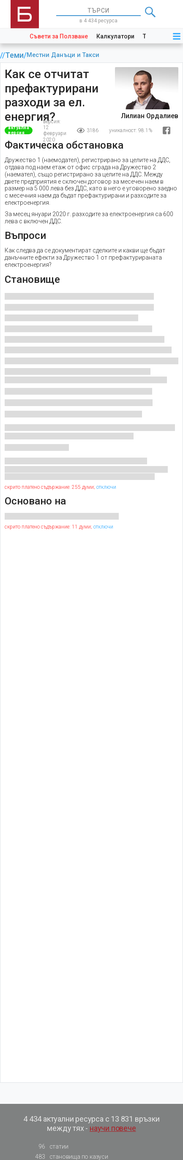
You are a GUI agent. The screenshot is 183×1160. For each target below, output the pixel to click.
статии (49, 1146)
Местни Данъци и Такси (63, 55)
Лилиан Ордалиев (149, 116)
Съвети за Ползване (59, 36)
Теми (14, 55)
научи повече (113, 1128)
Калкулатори (115, 36)
